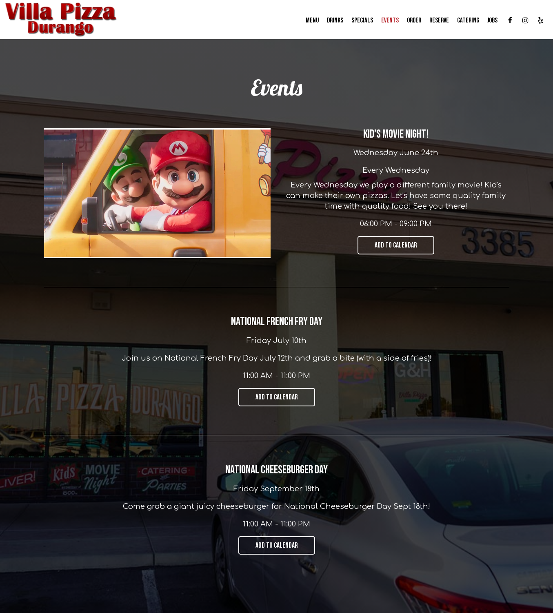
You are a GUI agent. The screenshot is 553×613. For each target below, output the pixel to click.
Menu (312, 20)
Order (414, 20)
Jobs (492, 20)
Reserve (439, 20)
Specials (362, 20)
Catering (468, 20)
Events (390, 20)
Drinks (335, 20)
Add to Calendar (396, 245)
